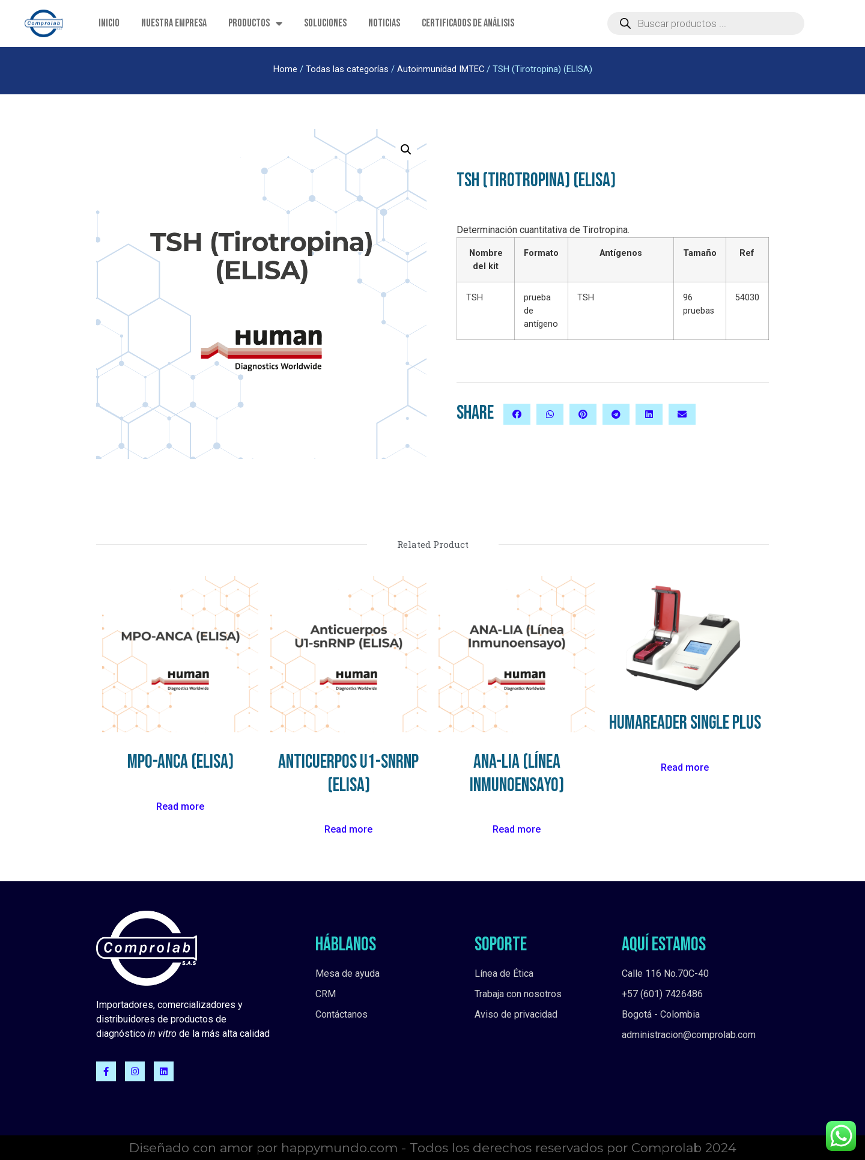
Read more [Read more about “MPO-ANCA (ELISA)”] (180, 806)
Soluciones (325, 23)
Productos (255, 23)
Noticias (384, 23)
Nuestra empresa (174, 23)
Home (285, 69)
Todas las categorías (347, 69)
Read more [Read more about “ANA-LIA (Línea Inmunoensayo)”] (517, 829)
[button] (516, 414)
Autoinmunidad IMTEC (440, 69)
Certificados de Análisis (468, 23)
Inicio (109, 23)
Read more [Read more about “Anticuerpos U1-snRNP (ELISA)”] (348, 829)
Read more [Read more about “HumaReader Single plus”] (685, 767)
